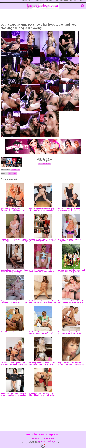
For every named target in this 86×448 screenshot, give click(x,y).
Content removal (48, 438)
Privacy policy (36, 438)
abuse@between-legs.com (47, 441)
